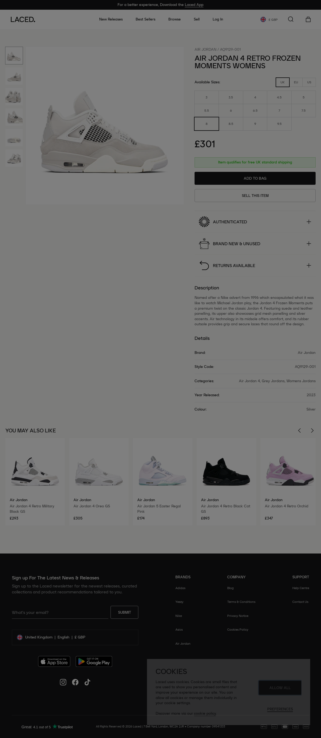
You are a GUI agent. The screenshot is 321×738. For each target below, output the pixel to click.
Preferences (280, 711)
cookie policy (205, 715)
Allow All (280, 690)
